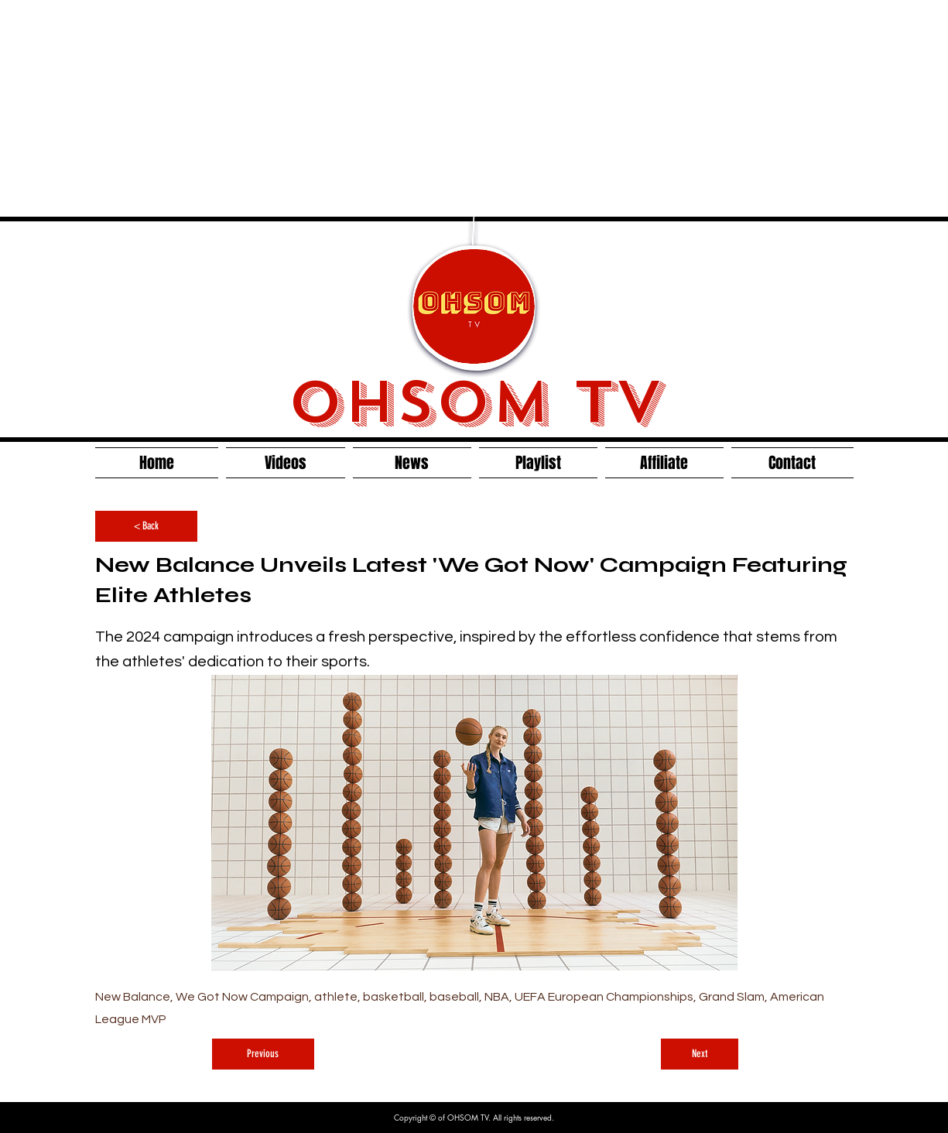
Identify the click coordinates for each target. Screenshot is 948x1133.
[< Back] (146, 526)
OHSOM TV (474, 402)
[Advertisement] (404, 108)
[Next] (699, 1054)
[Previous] (263, 1054)
